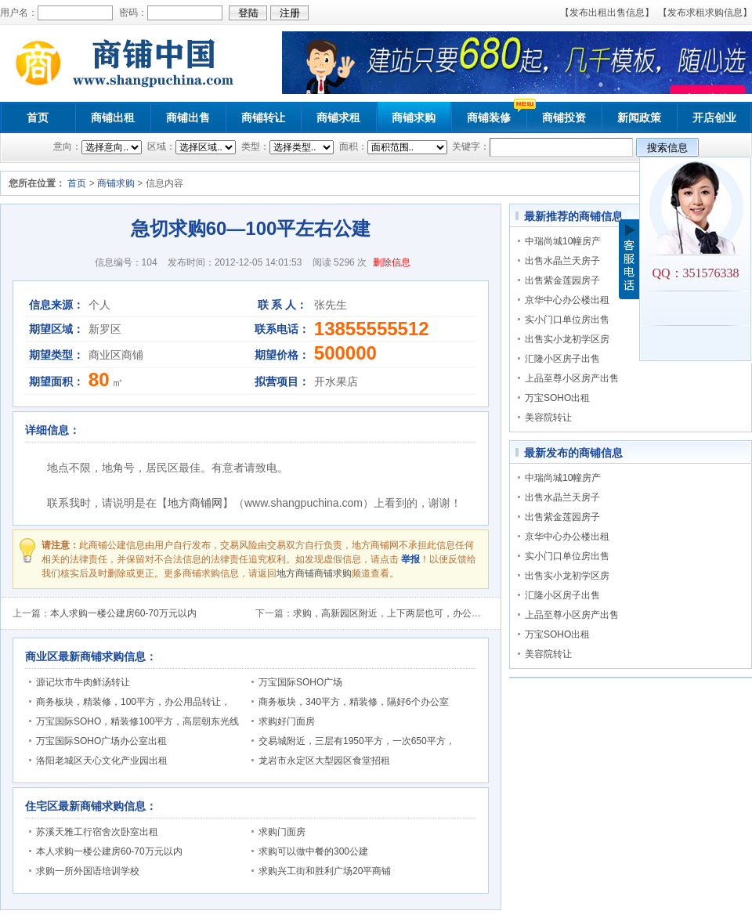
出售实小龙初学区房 (567, 339)
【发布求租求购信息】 (705, 12)
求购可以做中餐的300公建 (313, 851)
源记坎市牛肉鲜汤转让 (83, 682)
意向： (67, 146)
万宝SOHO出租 (557, 397)
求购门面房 (282, 831)
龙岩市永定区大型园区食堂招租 (324, 760)
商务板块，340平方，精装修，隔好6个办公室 (353, 701)
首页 (38, 117)
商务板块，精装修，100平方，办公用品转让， (133, 701)
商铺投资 (564, 117)
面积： (351, 146)
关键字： (470, 146)
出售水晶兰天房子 (562, 260)
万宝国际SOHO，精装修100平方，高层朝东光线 (137, 721)
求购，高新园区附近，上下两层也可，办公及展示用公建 (410, 613)
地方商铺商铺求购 (314, 573)
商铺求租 (338, 117)
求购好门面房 (286, 721)
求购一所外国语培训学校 (87, 871)
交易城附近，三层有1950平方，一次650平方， (356, 740)
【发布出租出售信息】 (607, 12)
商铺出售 (188, 117)
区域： (160, 146)
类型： (253, 146)
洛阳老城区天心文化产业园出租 (102, 760)
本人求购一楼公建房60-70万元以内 (123, 613)
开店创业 (714, 117)
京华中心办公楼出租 (567, 300)
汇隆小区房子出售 (562, 358)
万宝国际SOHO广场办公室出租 (101, 740)
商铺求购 (414, 117)
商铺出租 (113, 117)
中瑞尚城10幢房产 (563, 241)
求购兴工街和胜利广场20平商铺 (324, 871)
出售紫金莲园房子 (562, 280)
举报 (410, 559)
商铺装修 (489, 117)
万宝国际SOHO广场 (300, 682)
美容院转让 (548, 417)
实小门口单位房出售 (567, 319)
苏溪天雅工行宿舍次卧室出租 (97, 831)
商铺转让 (263, 117)
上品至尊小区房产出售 (572, 378)
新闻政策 (639, 117)
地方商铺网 (195, 503)
